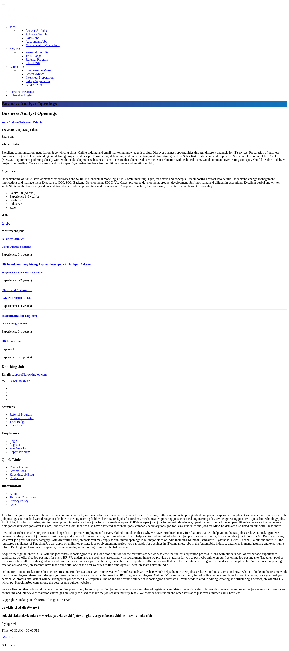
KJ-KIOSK (33, 63)
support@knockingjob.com (29, 374)
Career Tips (17, 66)
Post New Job (18, 448)
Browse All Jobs (36, 30)
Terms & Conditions (23, 497)
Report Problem (20, 452)
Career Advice (35, 74)
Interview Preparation (40, 77)
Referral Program (37, 59)
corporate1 (8, 349)
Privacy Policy (19, 501)
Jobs (12, 27)
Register (15, 444)
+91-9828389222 (20, 381)
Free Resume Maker (39, 70)
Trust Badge (33, 56)
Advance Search (36, 34)
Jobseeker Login (21, 95)
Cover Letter (34, 84)
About (14, 493)
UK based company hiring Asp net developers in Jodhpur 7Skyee (46, 264)
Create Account (20, 467)
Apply (6, 223)
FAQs (13, 504)
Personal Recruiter (38, 52)
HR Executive (11, 341)
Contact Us (17, 478)
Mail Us (7, 637)
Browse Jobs (18, 471)
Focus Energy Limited (14, 323)
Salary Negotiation (38, 81)
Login (13, 441)
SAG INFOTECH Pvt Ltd (16, 297)
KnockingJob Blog (22, 474)
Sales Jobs (32, 38)
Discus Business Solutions (16, 246)
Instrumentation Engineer (19, 315)
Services (15, 48)
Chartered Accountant (17, 290)
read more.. (275, 526)
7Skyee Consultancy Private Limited (22, 272)
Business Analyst (13, 239)
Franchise (16, 425)
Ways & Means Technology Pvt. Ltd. (22, 121)
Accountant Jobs (36, 41)
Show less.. (234, 593)
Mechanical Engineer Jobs (43, 45)
